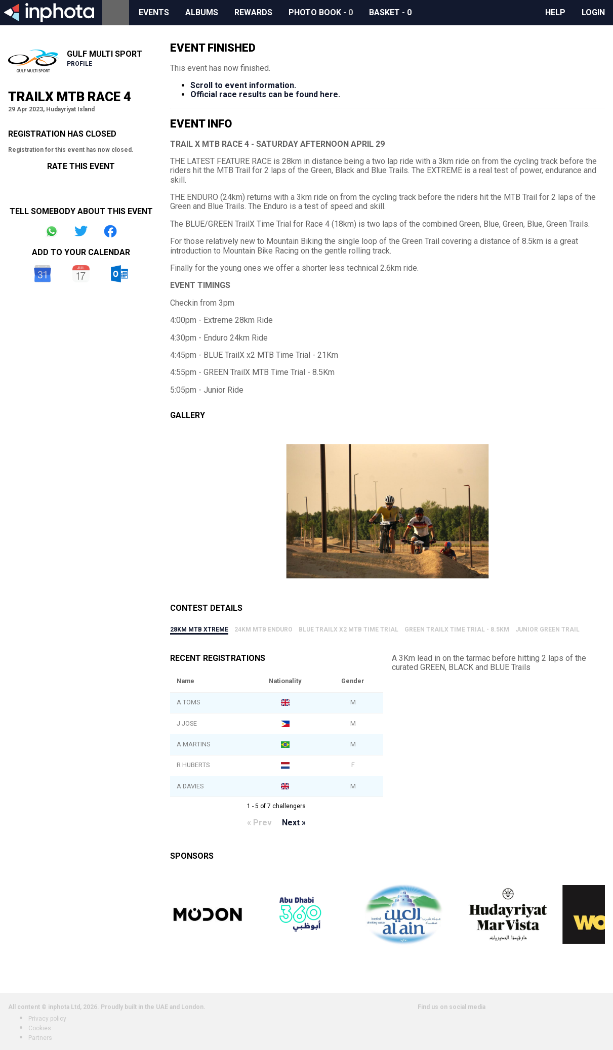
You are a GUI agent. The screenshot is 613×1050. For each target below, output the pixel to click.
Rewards (253, 12)
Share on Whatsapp (51, 231)
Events (154, 12)
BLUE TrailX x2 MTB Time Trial (348, 629)
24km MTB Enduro (263, 629)
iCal (81, 273)
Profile (79, 63)
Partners (40, 1037)
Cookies (39, 1028)
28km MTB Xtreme (199, 629)
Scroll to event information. (243, 85)
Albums (201, 12)
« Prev (259, 822)
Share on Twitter (81, 231)
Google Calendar (42, 273)
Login (593, 12)
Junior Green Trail (547, 629)
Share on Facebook (110, 231)
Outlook (119, 273)
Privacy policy (47, 1018)
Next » (294, 822)
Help (555, 12)
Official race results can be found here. (265, 94)
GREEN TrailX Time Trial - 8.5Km (456, 629)
